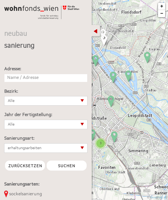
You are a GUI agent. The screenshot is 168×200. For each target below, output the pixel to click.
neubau (15, 34)
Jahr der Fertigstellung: (28, 115)
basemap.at (158, 197)
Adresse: (12, 69)
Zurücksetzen (25, 166)
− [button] (161, 13)
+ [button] (161, 6)
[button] (45, 101)
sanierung (19, 46)
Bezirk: (11, 91)
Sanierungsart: (19, 138)
